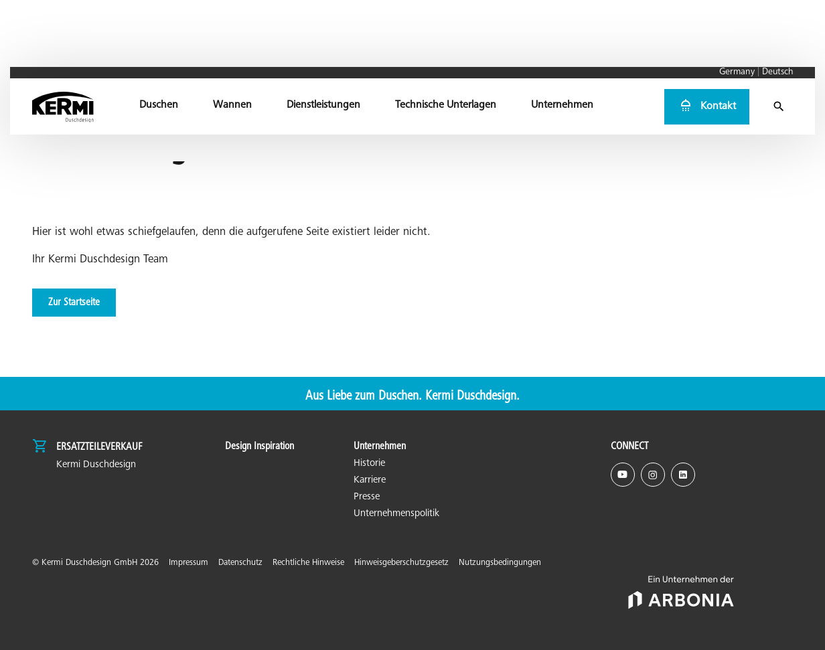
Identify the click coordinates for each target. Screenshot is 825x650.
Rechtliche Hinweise (308, 563)
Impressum (188, 563)
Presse (367, 497)
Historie (369, 464)
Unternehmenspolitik (396, 514)
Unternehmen (380, 446)
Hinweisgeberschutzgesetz (401, 563)
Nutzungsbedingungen (500, 563)
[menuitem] (159, 50)
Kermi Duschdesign (96, 465)
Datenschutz (240, 563)
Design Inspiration (259, 446)
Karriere (370, 480)
